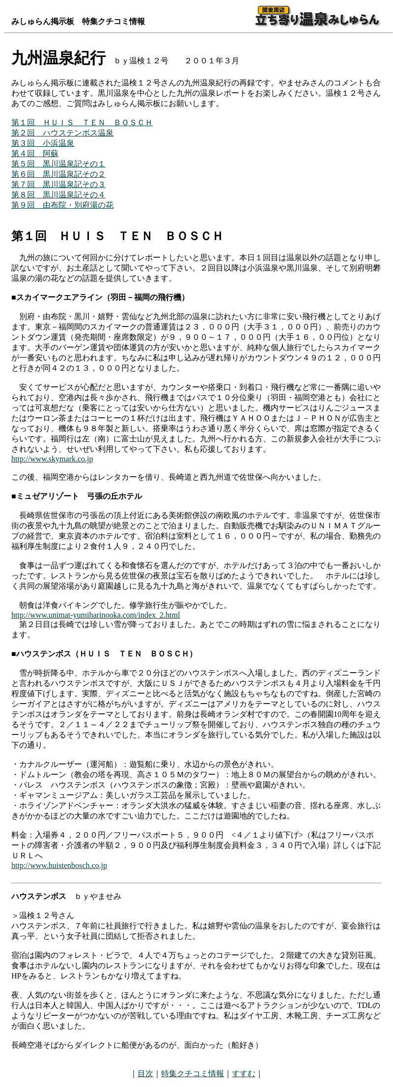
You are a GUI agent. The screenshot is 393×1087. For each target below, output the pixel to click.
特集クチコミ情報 (192, 1073)
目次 (145, 1073)
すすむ (243, 1073)
